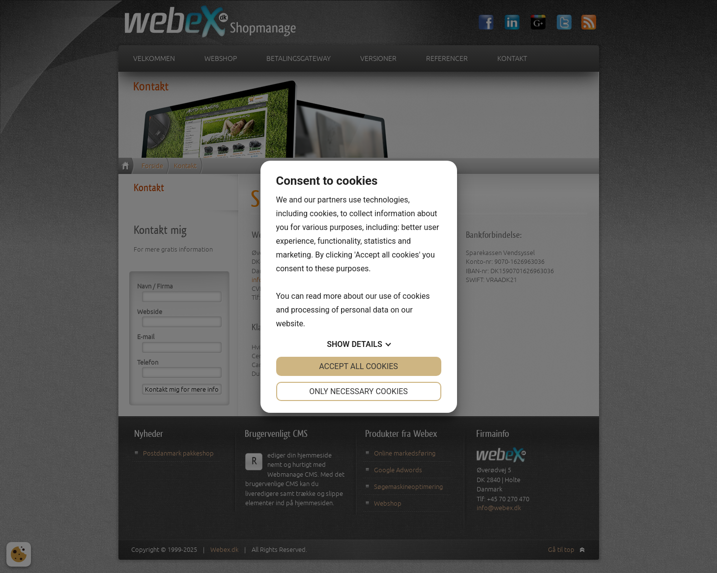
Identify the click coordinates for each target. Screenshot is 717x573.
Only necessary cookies (358, 391)
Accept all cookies (358, 366)
